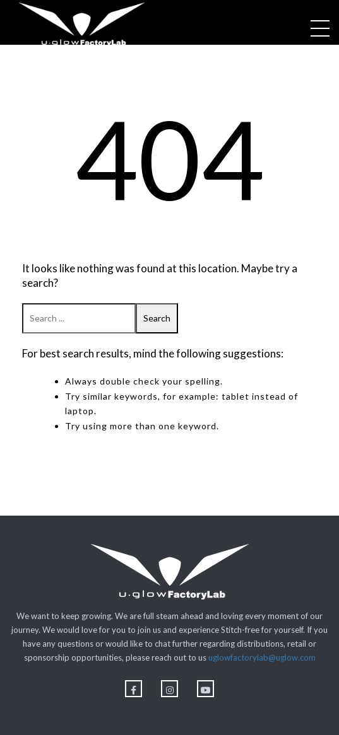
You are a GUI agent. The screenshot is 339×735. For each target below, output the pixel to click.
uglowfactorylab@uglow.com (262, 657)
